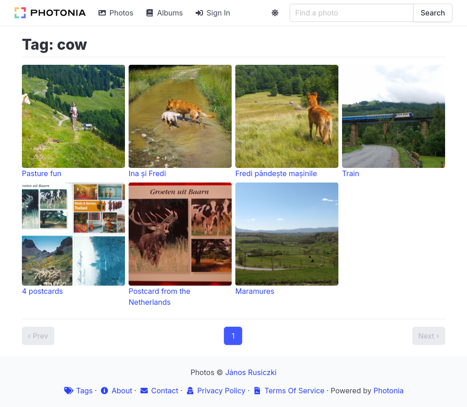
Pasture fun (73, 121)
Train (393, 121)
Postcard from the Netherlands (180, 245)
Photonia (389, 390)
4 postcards (73, 239)
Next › (428, 335)
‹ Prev (38, 335)
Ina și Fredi (180, 121)
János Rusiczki (251, 372)
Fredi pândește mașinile (286, 121)
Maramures (286, 239)
